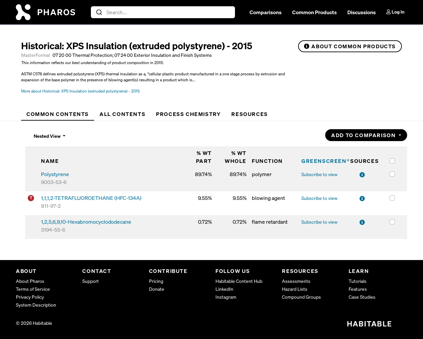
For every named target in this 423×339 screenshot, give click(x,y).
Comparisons (266, 12)
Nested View (47, 136)
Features (358, 289)
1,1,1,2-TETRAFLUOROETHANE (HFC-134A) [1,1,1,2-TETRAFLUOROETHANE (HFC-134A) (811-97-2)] (91, 198)
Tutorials (357, 281)
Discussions (361, 12)
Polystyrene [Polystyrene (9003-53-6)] (55, 174)
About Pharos (30, 281)
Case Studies (362, 297)
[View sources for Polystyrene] (362, 174)
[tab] (57, 114)
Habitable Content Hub (238, 281)
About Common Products (350, 46)
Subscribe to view (319, 174)
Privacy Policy (30, 297)
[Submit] (98, 12)
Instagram (225, 297)
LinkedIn (224, 289)
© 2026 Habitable (34, 323)
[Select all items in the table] (392, 161)
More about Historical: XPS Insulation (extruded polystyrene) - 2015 (80, 91)
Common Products (314, 12)
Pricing (156, 281)
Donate (156, 289)
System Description (36, 305)
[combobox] (163, 12)
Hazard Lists (294, 289)
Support (90, 281)
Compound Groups (301, 297)
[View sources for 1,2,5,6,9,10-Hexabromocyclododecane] (362, 222)
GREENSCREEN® (325, 161)
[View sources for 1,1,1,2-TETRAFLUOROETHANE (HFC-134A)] (362, 198)
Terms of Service (33, 289)
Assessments (296, 281)
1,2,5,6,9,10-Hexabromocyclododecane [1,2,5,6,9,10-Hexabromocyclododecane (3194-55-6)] (86, 221)
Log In (395, 12)
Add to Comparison (364, 135)
